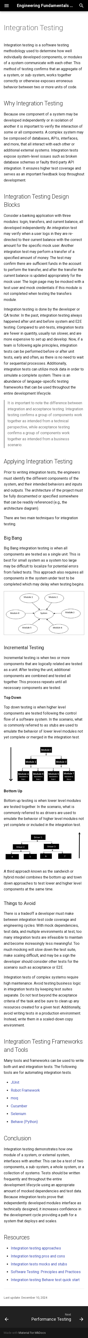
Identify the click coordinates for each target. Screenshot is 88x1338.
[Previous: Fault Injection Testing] (6, 1317)
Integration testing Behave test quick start (45, 1280)
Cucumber (19, 1106)
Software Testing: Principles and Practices (46, 1272)
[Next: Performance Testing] (57, 1317)
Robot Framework (25, 1090)
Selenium (18, 1114)
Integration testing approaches (36, 1248)
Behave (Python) (24, 1121)
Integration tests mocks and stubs (39, 1264)
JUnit (15, 1082)
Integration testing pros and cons (38, 1256)
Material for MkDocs (32, 1332)
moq (14, 1098)
